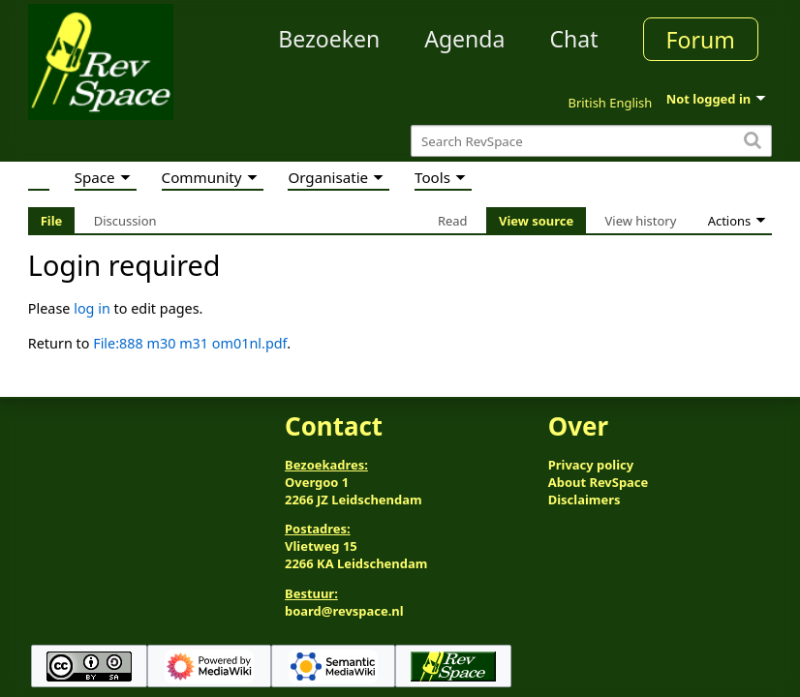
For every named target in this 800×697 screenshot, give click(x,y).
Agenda (464, 38)
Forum (700, 39)
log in (92, 308)
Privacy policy (590, 464)
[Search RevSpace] (591, 141)
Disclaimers (584, 499)
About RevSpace (598, 482)
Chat (573, 38)
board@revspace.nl (344, 611)
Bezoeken (329, 38)
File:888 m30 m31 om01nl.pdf (190, 343)
